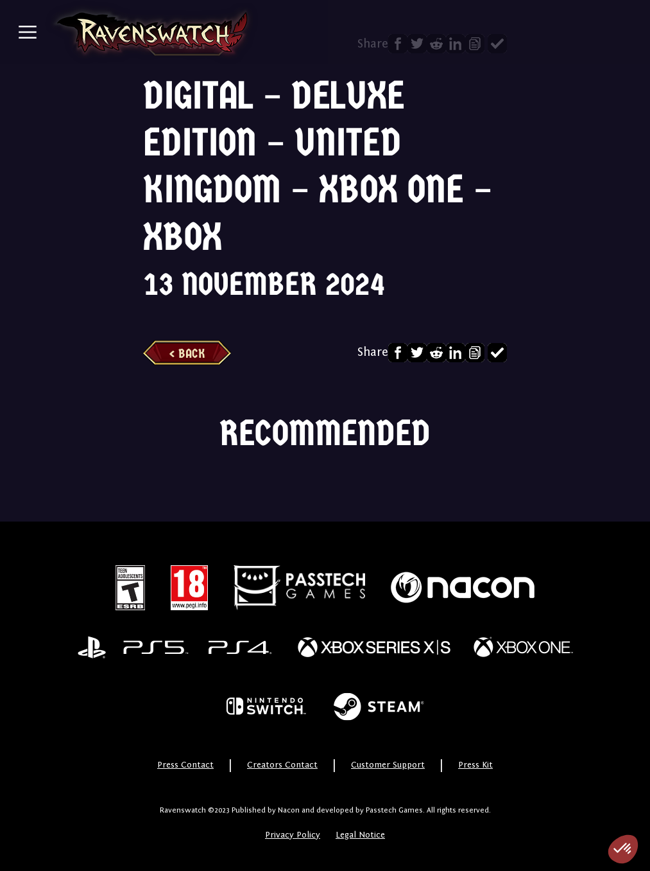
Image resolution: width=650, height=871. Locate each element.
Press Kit (475, 765)
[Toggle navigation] (27, 32)
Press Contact (185, 765)
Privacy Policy (292, 835)
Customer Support (388, 765)
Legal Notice (360, 835)
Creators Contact (282, 765)
